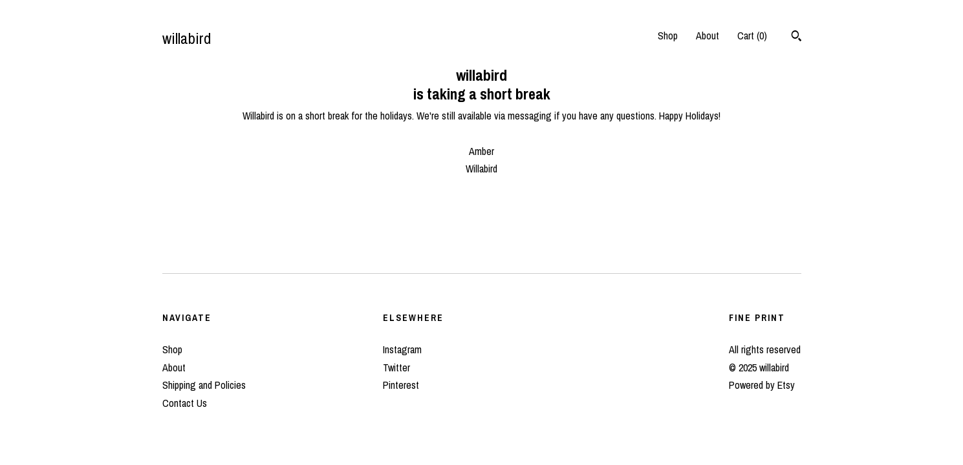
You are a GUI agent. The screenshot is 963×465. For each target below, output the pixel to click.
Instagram (402, 349)
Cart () (752, 35)
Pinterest (401, 385)
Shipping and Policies (204, 385)
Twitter (396, 367)
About (707, 35)
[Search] (796, 37)
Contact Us (184, 403)
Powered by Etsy (762, 385)
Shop (668, 35)
